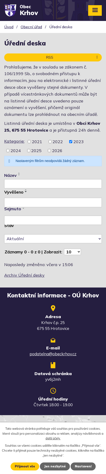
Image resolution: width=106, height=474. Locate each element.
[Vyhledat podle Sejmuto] (53, 220)
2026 (57, 150)
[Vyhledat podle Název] (53, 184)
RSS (72, 57)
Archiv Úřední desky (24, 275)
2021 (37, 141)
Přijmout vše (25, 466)
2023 (78, 141)
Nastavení (83, 466)
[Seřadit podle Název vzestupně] (19, 173)
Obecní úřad (31, 26)
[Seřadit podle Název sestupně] (19, 175)
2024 (16, 150)
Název (10, 175)
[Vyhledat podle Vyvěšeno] (53, 202)
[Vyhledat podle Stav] (53, 238)
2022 (58, 141)
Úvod (8, 26)
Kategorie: (14, 141)
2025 (36, 150)
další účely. (53, 438)
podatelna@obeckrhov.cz (53, 353)
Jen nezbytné (55, 466)
